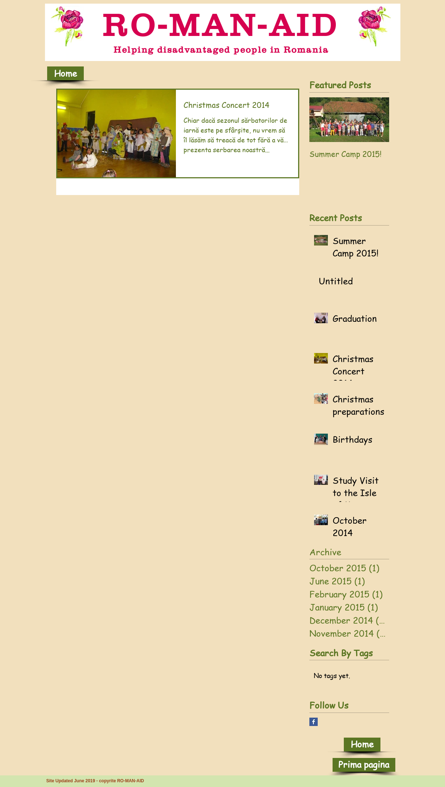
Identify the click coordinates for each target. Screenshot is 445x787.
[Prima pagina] (364, 765)
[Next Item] (377, 119)
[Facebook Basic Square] (313, 722)
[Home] (65, 73)
